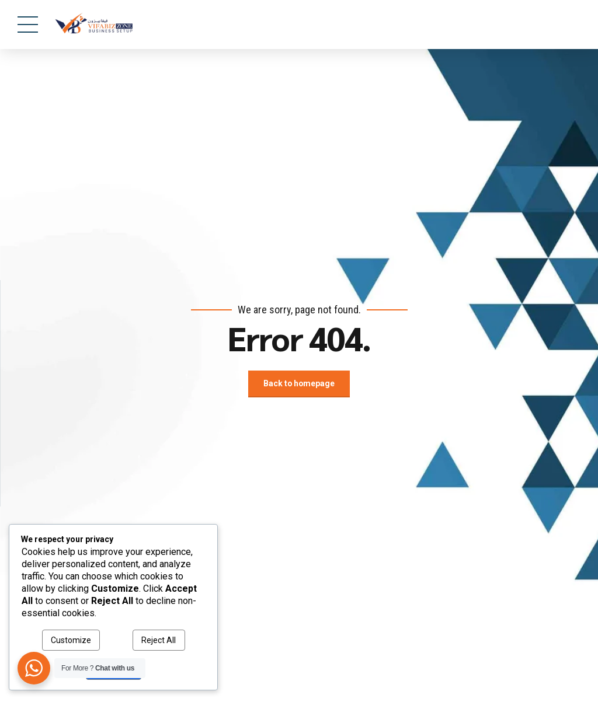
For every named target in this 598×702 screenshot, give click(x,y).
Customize (71, 640)
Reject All (158, 640)
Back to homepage (299, 384)
